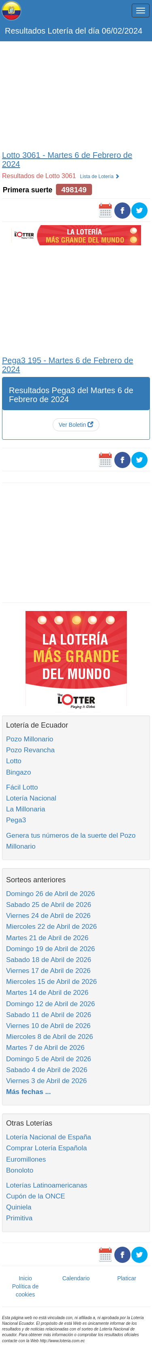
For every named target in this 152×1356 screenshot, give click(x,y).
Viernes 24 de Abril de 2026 (48, 916)
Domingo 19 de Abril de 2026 (50, 949)
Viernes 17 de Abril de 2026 (48, 971)
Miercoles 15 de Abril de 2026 (51, 982)
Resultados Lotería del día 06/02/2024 (73, 30)
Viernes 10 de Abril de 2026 (48, 1026)
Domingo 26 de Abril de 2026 (50, 894)
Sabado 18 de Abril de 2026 (48, 960)
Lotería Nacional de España (48, 1137)
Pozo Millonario (29, 739)
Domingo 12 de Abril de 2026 (50, 1004)
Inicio (25, 1278)
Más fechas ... (28, 1092)
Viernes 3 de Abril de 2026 (46, 1081)
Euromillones (26, 1159)
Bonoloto (19, 1170)
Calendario (76, 1278)
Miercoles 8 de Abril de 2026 (49, 1037)
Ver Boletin (76, 424)
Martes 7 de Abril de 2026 (45, 1048)
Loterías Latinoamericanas (46, 1185)
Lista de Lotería (100, 176)
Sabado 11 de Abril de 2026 (48, 1015)
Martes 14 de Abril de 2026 (47, 992)
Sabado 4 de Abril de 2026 (46, 1070)
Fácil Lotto (22, 787)
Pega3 (16, 820)
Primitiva (19, 1218)
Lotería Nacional (31, 798)
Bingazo (18, 772)
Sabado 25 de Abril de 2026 (48, 905)
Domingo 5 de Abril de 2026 (48, 1059)
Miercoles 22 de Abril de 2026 (51, 926)
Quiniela (18, 1207)
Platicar (126, 1278)
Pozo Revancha (30, 750)
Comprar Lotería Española (46, 1148)
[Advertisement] (76, 94)
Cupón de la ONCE (35, 1196)
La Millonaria (25, 809)
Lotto (13, 761)
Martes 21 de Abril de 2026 (47, 938)
